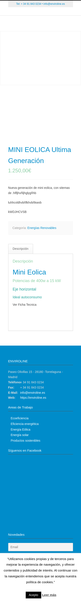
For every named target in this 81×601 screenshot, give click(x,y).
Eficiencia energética (25, 424)
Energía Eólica (20, 429)
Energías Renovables (41, 228)
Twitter (27, 11)
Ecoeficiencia (20, 418)
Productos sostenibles (25, 440)
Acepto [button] (33, 595)
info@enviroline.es (54, 3)
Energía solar (20, 435)
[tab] (20, 249)
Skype (45, 11)
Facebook (36, 11)
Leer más (49, 595)
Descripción (21, 248)
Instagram (53, 11)
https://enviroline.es (33, 397)
